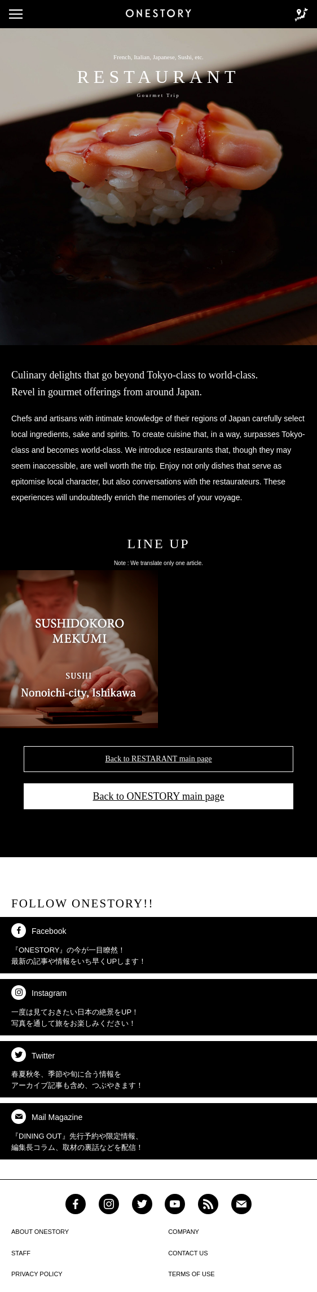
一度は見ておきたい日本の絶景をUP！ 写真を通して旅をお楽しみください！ (75, 1006)
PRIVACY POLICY (37, 1274)
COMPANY (183, 1231)
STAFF (20, 1253)
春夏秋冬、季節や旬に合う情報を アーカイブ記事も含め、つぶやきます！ (77, 1068)
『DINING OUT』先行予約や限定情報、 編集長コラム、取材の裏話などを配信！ (77, 1130)
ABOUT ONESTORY (40, 1231)
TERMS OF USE (191, 1274)
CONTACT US (188, 1253)
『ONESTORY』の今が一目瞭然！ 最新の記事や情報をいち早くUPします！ (78, 944)
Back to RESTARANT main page (158, 759)
